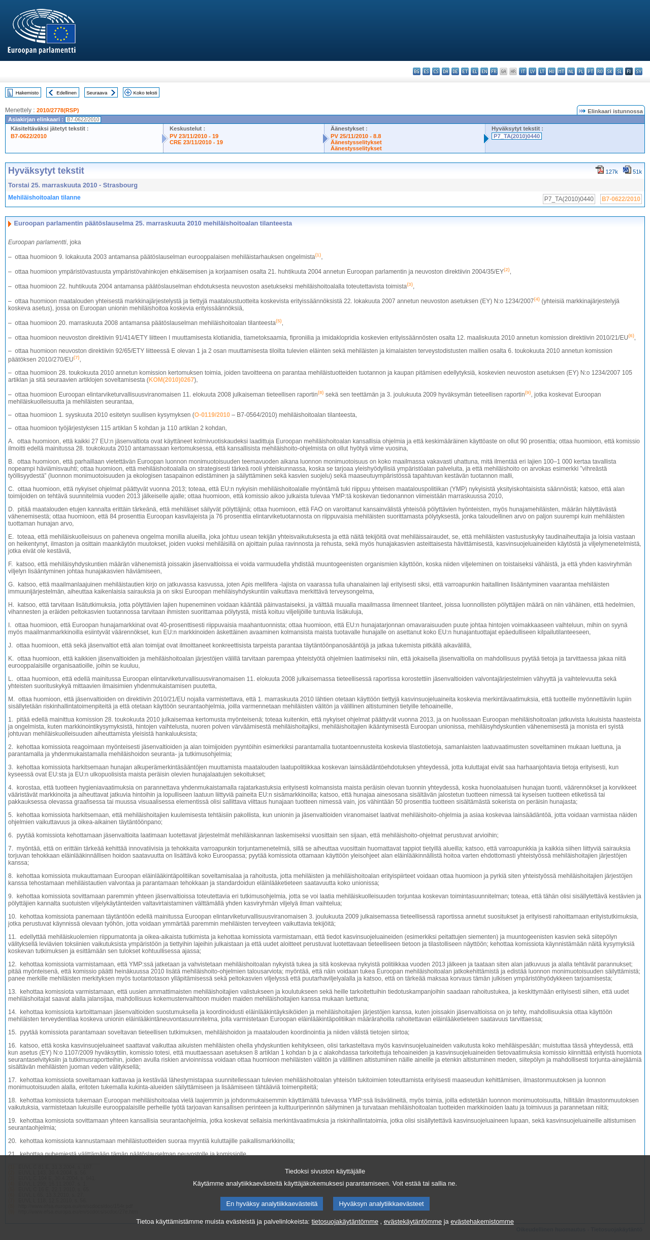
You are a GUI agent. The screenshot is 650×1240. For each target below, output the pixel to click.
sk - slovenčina (609, 71)
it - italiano (523, 71)
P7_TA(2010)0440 (517, 136)
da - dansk (445, 71)
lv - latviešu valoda (532, 71)
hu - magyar (552, 71)
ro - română (600, 71)
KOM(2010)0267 (171, 379)
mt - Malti (561, 71)
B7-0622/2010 (29, 136)
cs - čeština (436, 71)
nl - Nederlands (571, 71)
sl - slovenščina (619, 71)
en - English (484, 71)
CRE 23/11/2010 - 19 (196, 142)
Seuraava (96, 92)
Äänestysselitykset (356, 142)
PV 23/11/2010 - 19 (194, 136)
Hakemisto (27, 92)
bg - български (416, 71)
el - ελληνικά (474, 71)
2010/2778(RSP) (58, 110)
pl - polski (580, 71)
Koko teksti (145, 92)
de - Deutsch (455, 71)
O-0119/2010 (212, 414)
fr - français (494, 71)
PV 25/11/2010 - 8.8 (356, 136)
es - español (426, 71)
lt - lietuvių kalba (542, 71)
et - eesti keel (465, 71)
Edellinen (66, 92)
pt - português (590, 71)
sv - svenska (638, 71)
